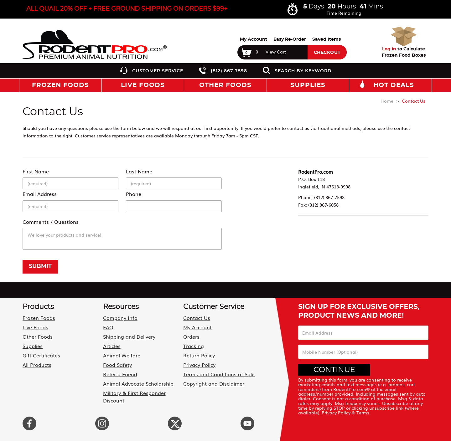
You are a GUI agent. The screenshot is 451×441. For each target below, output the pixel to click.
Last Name (139, 171)
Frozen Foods (39, 317)
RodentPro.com (315, 171)
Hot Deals (393, 85)
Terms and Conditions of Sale (219, 374)
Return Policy (199, 355)
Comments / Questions (51, 221)
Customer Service (157, 71)
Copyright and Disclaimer (213, 383)
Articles (112, 346)
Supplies (33, 346)
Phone (133, 193)
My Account (253, 39)
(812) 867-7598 (229, 71)
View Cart (276, 52)
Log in (389, 49)
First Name (36, 171)
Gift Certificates (41, 355)
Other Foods (38, 336)
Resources (121, 306)
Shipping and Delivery (129, 336)
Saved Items (326, 39)
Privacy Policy (199, 364)
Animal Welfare (121, 355)
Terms (362, 412)
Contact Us (196, 317)
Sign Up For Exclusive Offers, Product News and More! (359, 311)
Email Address (40, 193)
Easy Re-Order (289, 39)
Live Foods (35, 327)
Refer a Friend (120, 374)
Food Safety (117, 364)
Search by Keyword (303, 71)
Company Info (120, 317)
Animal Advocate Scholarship (138, 383)
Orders (191, 336)
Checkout (327, 52)
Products (38, 306)
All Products (37, 364)
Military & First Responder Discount (134, 396)
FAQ (108, 327)
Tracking (193, 346)
